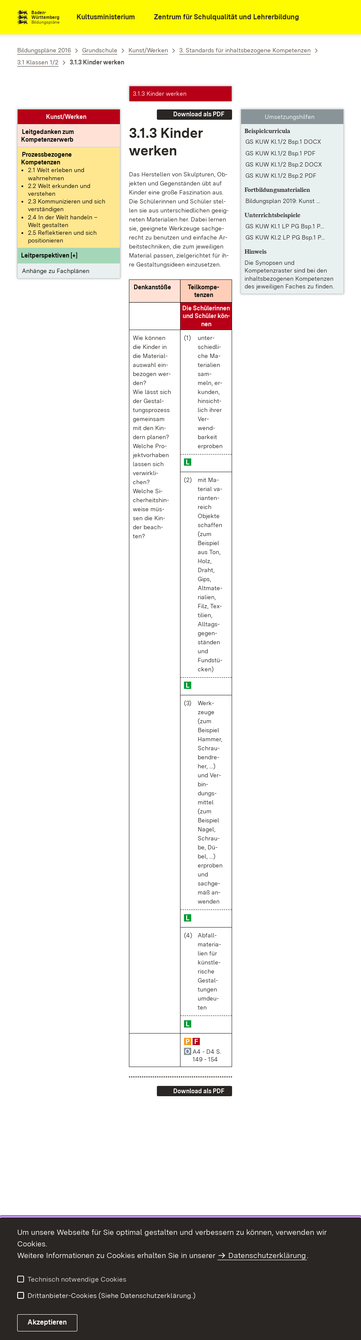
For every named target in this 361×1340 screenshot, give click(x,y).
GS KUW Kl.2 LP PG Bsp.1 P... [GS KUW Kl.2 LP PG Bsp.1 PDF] (285, 214)
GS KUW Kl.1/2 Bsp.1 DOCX (283, 118)
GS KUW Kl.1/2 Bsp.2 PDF (280, 152)
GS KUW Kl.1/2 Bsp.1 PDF (280, 130)
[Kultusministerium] (100, 17)
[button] (49, 232)
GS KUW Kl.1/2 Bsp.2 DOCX (283, 141)
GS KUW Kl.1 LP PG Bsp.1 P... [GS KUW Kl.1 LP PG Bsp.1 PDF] (284, 203)
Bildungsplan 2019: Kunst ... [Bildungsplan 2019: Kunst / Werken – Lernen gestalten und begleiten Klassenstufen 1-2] (282, 178)
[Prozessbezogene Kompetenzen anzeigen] (46, 135)
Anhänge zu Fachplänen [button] (55, 247)
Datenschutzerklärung (267, 1255)
